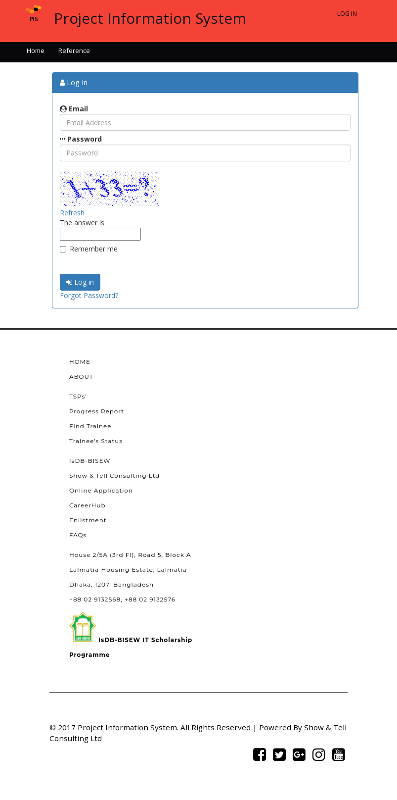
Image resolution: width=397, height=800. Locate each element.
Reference (74, 50)
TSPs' (78, 396)
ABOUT (81, 376)
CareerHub (87, 505)
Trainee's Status (96, 441)
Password (81, 139)
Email (74, 108)
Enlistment (88, 520)
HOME (79, 361)
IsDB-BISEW (90, 460)
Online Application (101, 490)
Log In (347, 13)
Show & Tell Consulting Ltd (114, 475)
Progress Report (96, 411)
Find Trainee (90, 426)
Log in (80, 282)
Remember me (89, 248)
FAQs (78, 535)
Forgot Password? (89, 295)
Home (35, 50)
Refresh (72, 212)
